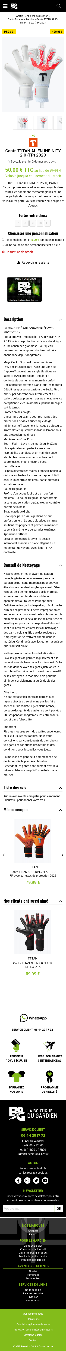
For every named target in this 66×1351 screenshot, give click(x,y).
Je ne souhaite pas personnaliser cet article (32, 245)
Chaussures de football (33, 1249)
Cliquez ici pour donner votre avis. (25, 800)
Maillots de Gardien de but (33, 1252)
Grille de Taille (33, 1289)
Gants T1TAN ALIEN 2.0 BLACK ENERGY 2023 (32, 965)
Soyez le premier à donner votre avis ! (32, 161)
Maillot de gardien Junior (33, 1256)
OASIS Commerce (42, 1346)
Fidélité (33, 1271)
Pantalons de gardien (33, 1259)
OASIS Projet (20, 1346)
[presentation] (3, 855)
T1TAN (33, 867)
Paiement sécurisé (33, 1293)
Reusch (33, 1234)
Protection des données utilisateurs (33, 1329)
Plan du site (33, 1319)
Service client (33, 1278)
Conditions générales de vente (33, 1324)
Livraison (33, 1297)
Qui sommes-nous (33, 1313)
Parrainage (33, 1274)
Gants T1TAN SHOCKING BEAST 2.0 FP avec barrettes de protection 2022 (33, 874)
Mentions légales (33, 1335)
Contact (33, 1340)
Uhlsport (33, 1230)
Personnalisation (16, 240)
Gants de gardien (33, 1245)
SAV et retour (33, 1300)
